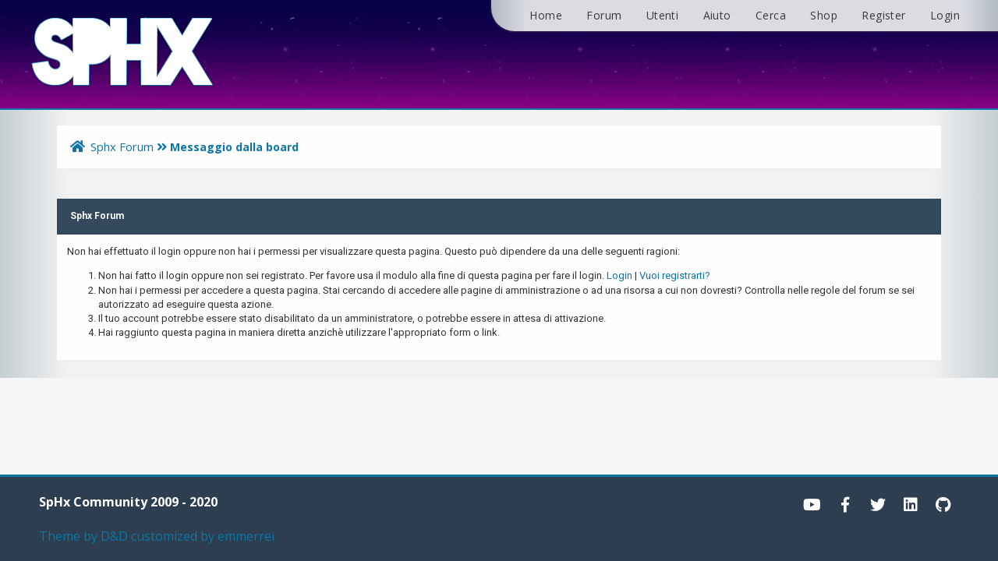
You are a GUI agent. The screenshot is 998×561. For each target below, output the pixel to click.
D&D (114, 536)
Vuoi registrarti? (674, 275)
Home (545, 15)
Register (883, 15)
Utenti (662, 15)
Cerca (771, 15)
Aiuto (717, 15)
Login (945, 15)
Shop (823, 15)
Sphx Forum (122, 146)
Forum (603, 15)
